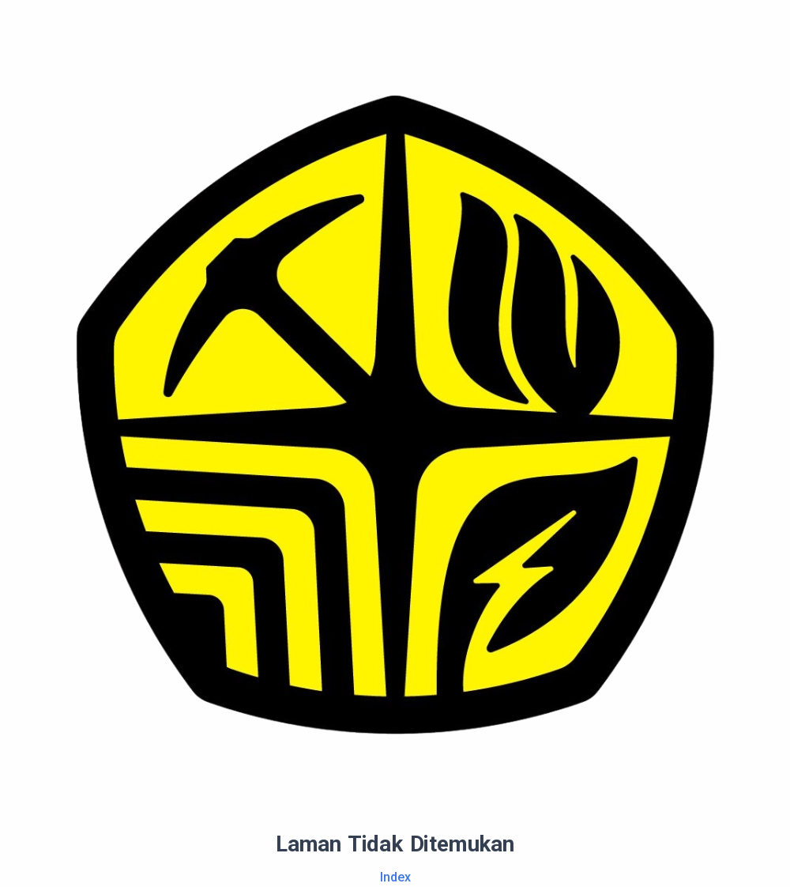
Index (395, 877)
